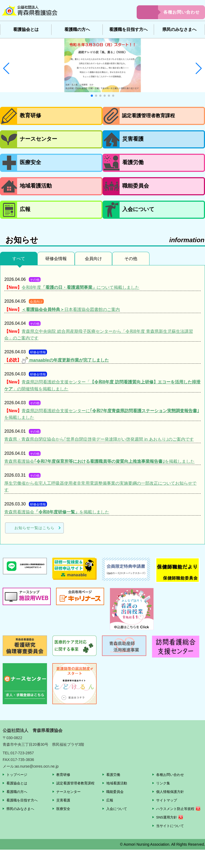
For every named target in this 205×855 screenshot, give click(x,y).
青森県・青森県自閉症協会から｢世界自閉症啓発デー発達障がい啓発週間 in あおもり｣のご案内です (99, 439)
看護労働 (113, 774)
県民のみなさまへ (179, 29)
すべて (18, 258)
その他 (130, 258)
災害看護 (63, 800)
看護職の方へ (77, 29)
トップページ (17, 774)
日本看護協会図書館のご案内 (71, 309)
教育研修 (63, 774)
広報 (110, 800)
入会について (117, 809)
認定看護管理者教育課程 (76, 783)
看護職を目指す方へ (128, 29)
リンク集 (163, 783)
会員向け (93, 258)
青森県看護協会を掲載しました (99, 461)
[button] (6, 68)
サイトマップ (167, 800)
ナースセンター (69, 791)
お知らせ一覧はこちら (34, 528)
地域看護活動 (117, 783)
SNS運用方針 (167, 823)
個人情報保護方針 (171, 791)
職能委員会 (115, 791)
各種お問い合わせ (181, 12)
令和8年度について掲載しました (80, 287)
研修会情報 (56, 258)
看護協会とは (26, 29)
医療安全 (63, 809)
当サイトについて (171, 831)
